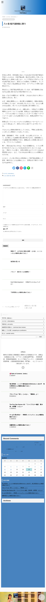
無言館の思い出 (15, 261)
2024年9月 (4, 535)
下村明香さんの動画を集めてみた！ (21, 292)
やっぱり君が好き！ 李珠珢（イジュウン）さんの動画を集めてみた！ (20, 493)
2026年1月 (4, 511)
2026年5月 (4, 504)
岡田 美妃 (20, 446)
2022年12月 (5, 567)
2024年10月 (5, 534)
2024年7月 (4, 538)
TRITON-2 (23, 13)
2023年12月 (5, 549)
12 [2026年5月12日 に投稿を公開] (11, 469)
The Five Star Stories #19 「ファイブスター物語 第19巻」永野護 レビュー (22, 490)
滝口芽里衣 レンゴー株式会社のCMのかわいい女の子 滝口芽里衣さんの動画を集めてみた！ (23, 484)
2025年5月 (4, 523)
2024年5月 (4, 541)
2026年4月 (4, 506)
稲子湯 (13, 175)
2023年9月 (4, 553)
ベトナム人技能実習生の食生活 (8, 451)
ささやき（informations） (8, 173)
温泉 (8, 175)
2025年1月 (4, 529)
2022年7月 (4, 575)
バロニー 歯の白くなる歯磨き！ (20, 272)
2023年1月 (4, 566)
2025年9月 (4, 517)
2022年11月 (5, 569)
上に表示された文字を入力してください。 (12, 231)
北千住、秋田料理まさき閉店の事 (9, 446)
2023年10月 (5, 552)
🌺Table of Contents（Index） (19, 373)
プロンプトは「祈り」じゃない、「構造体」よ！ (24, 394)
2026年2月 (4, 509)
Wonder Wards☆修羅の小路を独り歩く (25, 594)
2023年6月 (4, 558)
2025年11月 (5, 514)
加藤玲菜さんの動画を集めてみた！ (20, 425)
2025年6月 (4, 521)
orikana (37, 444)
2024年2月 (4, 546)
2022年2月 (4, 583)
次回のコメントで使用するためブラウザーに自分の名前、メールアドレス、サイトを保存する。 (22, 225)
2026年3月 (4, 507)
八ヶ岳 (5, 175)
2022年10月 (5, 570)
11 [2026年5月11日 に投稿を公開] (5, 469)
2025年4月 (4, 524)
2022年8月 (4, 573)
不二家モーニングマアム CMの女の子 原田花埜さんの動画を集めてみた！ (18, 444)
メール (5, 212)
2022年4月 (4, 579)
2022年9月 (4, 572)
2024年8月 (4, 537)
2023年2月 (4, 564)
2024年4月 (4, 543)
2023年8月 (4, 555)
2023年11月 (5, 550)
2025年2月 (4, 527)
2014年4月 (4, 584)
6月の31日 (4, 449)
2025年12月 (5, 512)
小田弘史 (18, 451)
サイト (4, 218)
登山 (10, 175)
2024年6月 (4, 540)
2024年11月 (5, 532)
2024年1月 (4, 547)
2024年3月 (4, 544)
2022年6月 (4, 576)
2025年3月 (4, 526)
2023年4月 (4, 561)
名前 (4, 206)
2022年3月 (4, 581)
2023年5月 (4, 560)
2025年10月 (5, 515)
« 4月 (3, 477)
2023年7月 (4, 557)
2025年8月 (4, 518)
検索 (40, 336)
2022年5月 (4, 578)
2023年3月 (4, 563)
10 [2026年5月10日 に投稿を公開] (41, 466)
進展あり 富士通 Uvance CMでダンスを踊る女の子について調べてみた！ (18, 442)
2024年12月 (5, 530)
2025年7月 (4, 520)
